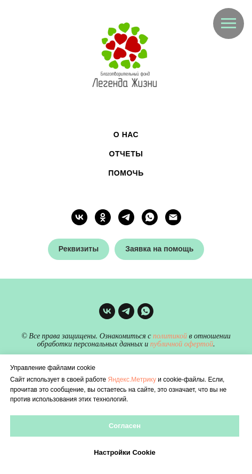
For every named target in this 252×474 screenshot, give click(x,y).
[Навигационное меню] (228, 23)
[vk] (79, 217)
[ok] (103, 217)
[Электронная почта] (173, 217)
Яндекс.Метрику (132, 379)
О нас (126, 134)
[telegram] (126, 217)
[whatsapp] (150, 217)
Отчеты (126, 153)
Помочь (125, 173)
